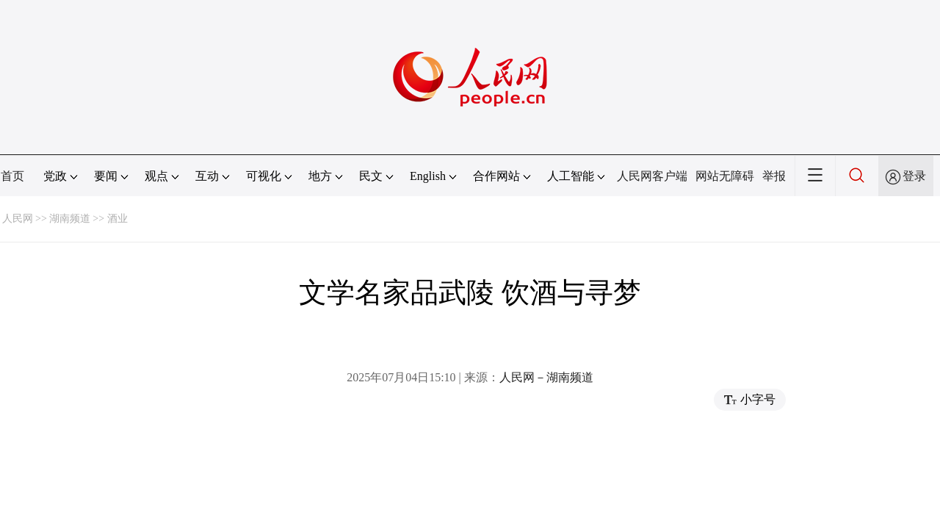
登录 (914, 176)
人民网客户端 (652, 176)
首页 (12, 176)
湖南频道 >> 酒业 (88, 218)
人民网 (17, 218)
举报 (774, 176)
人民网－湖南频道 (546, 377)
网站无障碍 (724, 176)
